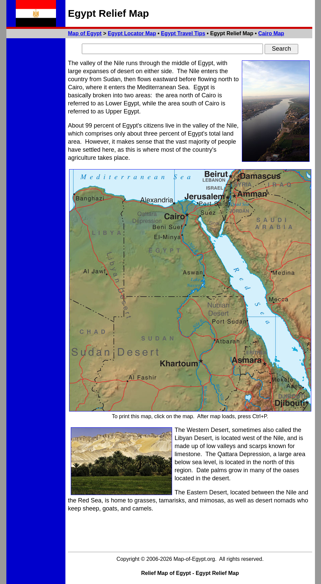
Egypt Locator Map (132, 33)
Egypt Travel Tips (183, 33)
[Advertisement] (190, 534)
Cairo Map (271, 33)
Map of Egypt (85, 33)
